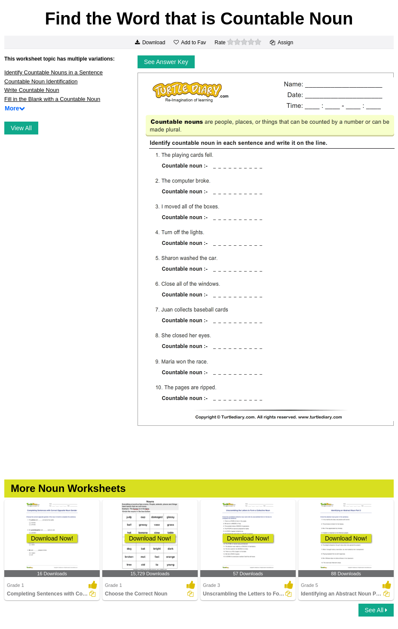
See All (376, 610)
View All (21, 128)
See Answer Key (166, 61)
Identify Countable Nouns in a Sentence (53, 72)
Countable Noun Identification (41, 81)
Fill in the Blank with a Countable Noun (52, 99)
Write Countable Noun (31, 90)
